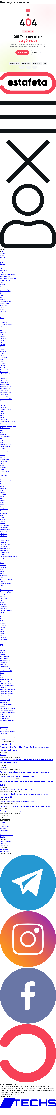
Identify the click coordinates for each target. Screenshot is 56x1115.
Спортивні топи (5, 436)
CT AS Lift (3, 554)
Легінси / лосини (5, 301)
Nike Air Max (4, 667)
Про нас (2, 822)
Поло (1, 295)
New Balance (4, 353)
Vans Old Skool (4, 552)
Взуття (2, 255)
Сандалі (2, 264)
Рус (3, 251)
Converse (3, 351)
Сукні (1, 432)
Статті (2, 824)
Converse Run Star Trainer (8, 556)
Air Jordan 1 (4, 372)
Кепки (2, 309)
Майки (2, 297)
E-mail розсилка (5, 845)
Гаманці (2, 318)
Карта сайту (4, 849)
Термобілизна (4, 303)
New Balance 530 (5, 550)
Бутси (2, 272)
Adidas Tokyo (4, 542)
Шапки (2, 307)
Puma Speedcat (5, 388)
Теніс (1, 334)
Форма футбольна (6, 679)
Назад (35, 52)
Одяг (1, 282)
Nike (45, 63)
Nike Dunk (3, 378)
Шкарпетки (3, 320)
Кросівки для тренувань (8, 278)
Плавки (2, 725)
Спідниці (3, 434)
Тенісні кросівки (5, 280)
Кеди (1, 262)
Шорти (2, 299)
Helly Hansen (4, 648)
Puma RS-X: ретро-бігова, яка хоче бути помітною (25, 806)
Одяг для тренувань (6, 710)
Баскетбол (3, 332)
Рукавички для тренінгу (8, 712)
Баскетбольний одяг (6, 693)
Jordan (22, 67)
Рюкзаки (3, 311)
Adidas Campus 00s (6, 386)
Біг (1, 328)
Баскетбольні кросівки (7, 274)
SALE (1, 735)
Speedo (2, 365)
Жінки (2, 401)
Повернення (4, 830)
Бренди (2, 341)
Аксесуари (3, 305)
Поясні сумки (4, 316)
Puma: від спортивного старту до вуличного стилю (17, 777)
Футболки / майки (6, 579)
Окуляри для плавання (7, 729)
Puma (2, 355)
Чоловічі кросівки (14, 63)
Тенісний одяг (4, 718)
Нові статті (5, 744)
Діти (1, 561)
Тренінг (2, 336)
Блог (34, 67)
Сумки (2, 314)
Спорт (2, 326)
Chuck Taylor (4, 395)
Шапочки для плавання (7, 731)
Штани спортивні (5, 289)
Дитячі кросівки (37, 63)
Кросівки (3, 258)
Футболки (3, 293)
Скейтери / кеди (5, 409)
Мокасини (3, 270)
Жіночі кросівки (26, 63)
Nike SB (2, 345)
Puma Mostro (4, 546)
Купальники (4, 727)
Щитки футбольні (5, 683)
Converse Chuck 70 (6, 397)
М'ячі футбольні (5, 681)
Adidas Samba (4, 382)
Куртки (2, 284)
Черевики (3, 260)
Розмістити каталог (6, 835)
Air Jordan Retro (5, 370)
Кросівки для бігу (5, 276)
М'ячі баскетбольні (6, 696)
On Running (3, 357)
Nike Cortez (3, 380)
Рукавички (3, 322)
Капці (2, 266)
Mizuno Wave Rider (6, 399)
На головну (22, 52)
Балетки (2, 411)
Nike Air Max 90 (5, 374)
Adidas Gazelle (4, 384)
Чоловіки (3, 253)
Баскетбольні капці (6, 691)
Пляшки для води (6, 324)
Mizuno (2, 363)
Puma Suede (4, 390)
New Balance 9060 (6, 392)
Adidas (28, 67)
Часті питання (4, 851)
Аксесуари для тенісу (7, 720)
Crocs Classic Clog (5, 669)
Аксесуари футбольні (7, 685)
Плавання (3, 338)
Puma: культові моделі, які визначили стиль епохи (24, 772)
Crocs (2, 361)
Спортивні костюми (6, 453)
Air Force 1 (3, 376)
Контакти (3, 828)
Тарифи (2, 837)
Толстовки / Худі (5, 291)
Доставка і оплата (6, 826)
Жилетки (3, 287)
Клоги (2, 268)
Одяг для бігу (4, 702)
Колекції (2, 368)
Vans (1, 359)
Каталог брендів (5, 841)
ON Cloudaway (4, 559)
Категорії (3, 843)
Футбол (2, 330)
